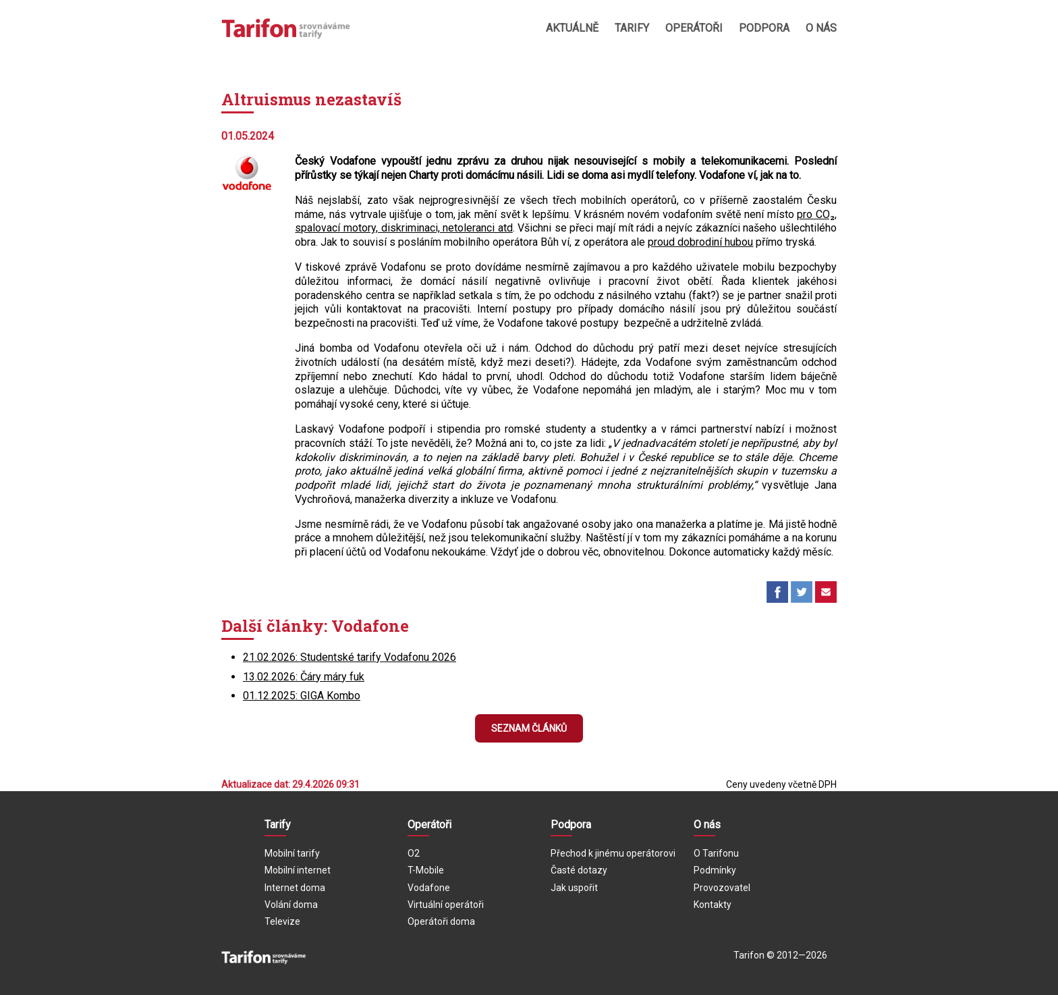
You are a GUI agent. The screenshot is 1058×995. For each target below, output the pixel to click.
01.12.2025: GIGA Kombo (301, 695)
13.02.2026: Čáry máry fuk (303, 676)
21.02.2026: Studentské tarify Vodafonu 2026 (349, 657)
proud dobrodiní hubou (700, 242)
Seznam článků (529, 728)
